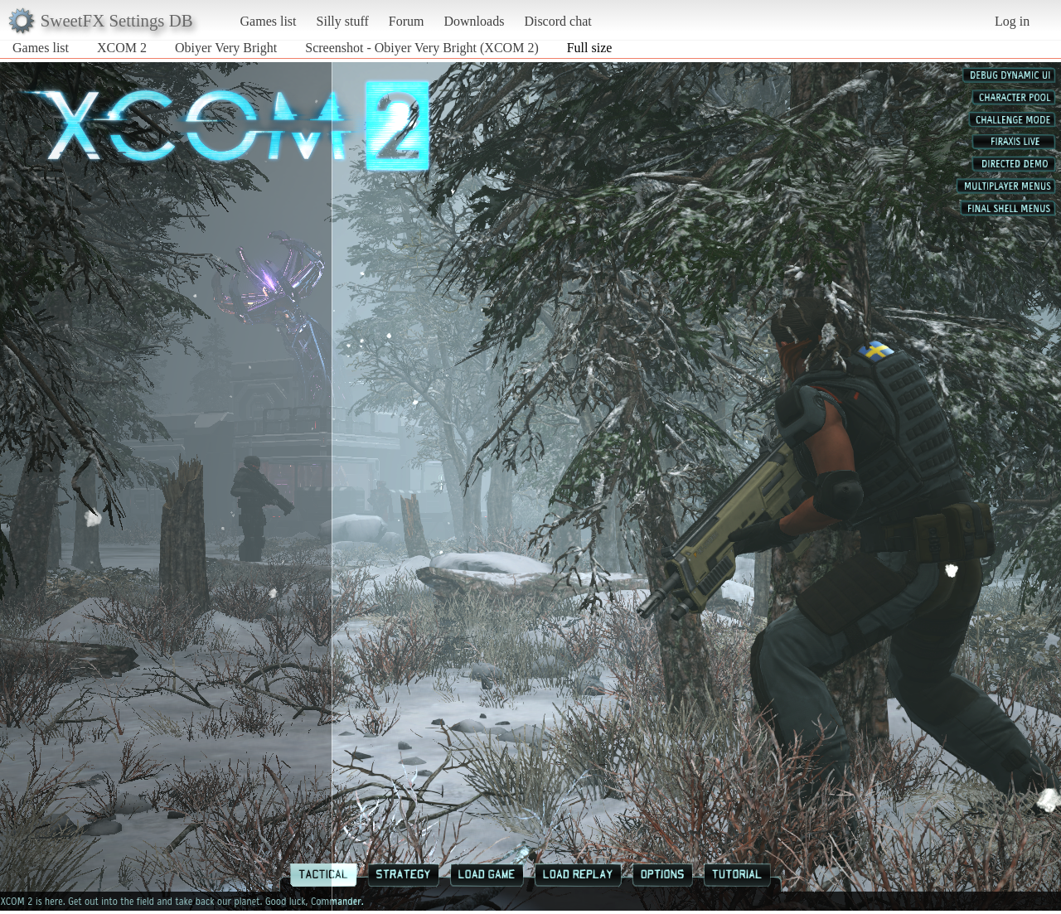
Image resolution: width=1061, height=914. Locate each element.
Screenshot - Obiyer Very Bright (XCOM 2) (421, 48)
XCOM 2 (122, 48)
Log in (1012, 21)
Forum (406, 21)
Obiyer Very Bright (226, 48)
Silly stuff (343, 21)
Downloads (473, 21)
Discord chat (557, 21)
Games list (268, 21)
